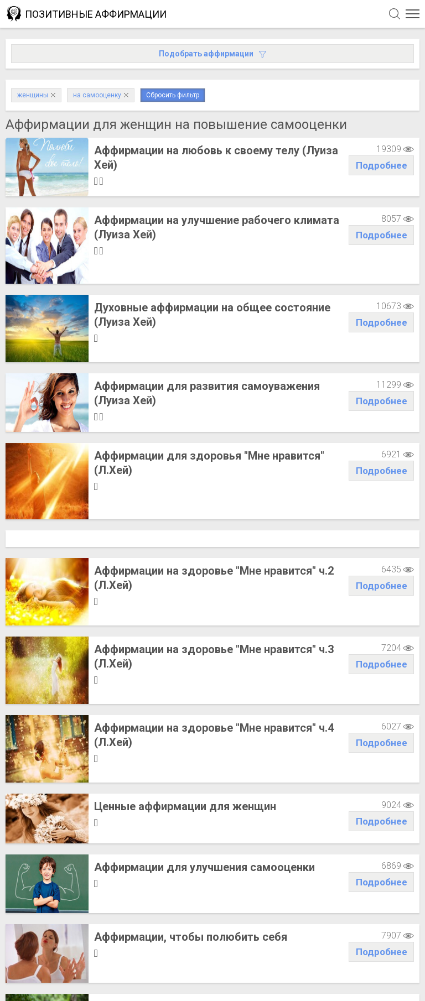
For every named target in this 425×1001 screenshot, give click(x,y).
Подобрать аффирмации (212, 53)
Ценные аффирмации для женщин (185, 694)
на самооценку (100, 95)
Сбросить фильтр (172, 95)
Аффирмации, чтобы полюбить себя (190, 821)
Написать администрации (63, 975)
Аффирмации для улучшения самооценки (204, 760)
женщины (36, 95)
